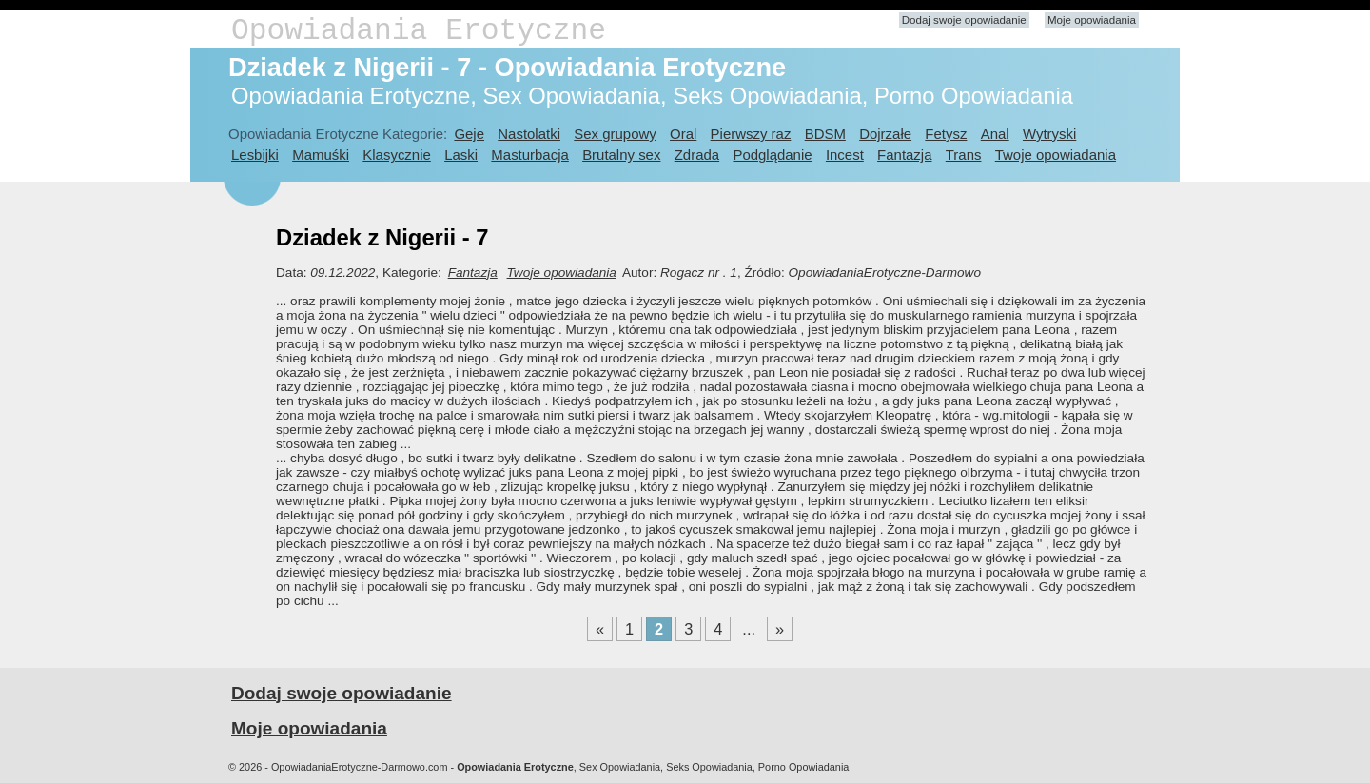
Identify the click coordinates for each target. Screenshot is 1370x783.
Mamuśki (320, 155)
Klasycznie (396, 155)
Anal (995, 134)
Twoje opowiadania (1055, 155)
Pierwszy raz (751, 134)
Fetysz (946, 134)
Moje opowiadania (1091, 20)
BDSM (825, 134)
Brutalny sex (621, 155)
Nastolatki (529, 134)
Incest (845, 155)
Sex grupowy (615, 134)
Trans (964, 155)
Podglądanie (772, 155)
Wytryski (1049, 134)
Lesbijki (255, 155)
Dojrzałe (885, 134)
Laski (461, 155)
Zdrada (697, 155)
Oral (683, 134)
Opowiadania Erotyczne (418, 31)
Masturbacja (529, 155)
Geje (469, 134)
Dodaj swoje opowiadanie (964, 20)
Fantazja (904, 155)
